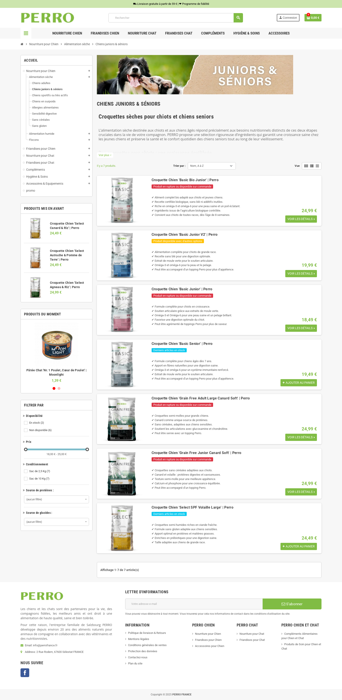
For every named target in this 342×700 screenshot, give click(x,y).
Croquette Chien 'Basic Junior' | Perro (182, 289)
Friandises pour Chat (252, 640)
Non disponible (40, 430)
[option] (56, 352)
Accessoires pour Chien (209, 646)
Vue (297, 165)
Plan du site (135, 663)
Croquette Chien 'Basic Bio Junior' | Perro (185, 180)
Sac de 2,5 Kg (40, 471)
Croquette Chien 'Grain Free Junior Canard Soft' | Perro (196, 453)
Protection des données (142, 651)
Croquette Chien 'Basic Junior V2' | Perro (185, 234)
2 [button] (59, 388)
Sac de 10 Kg (39, 478)
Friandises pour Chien (208, 640)
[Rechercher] (175, 17)
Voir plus (105, 155)
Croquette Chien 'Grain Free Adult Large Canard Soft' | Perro (201, 398)
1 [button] (54, 388)
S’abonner (292, 604)
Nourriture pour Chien (208, 633)
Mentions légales (138, 639)
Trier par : (179, 165)
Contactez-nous (137, 657)
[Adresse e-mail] (194, 604)
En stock (37, 423)
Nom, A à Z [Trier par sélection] (197, 165)
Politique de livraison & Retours (147, 633)
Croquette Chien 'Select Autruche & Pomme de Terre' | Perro (67, 255)
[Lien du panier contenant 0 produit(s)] (312, 17)
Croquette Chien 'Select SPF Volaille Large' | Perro (192, 507)
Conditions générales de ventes (147, 645)
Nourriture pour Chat (251, 633)
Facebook (25, 672)
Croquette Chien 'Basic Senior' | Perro (182, 344)
